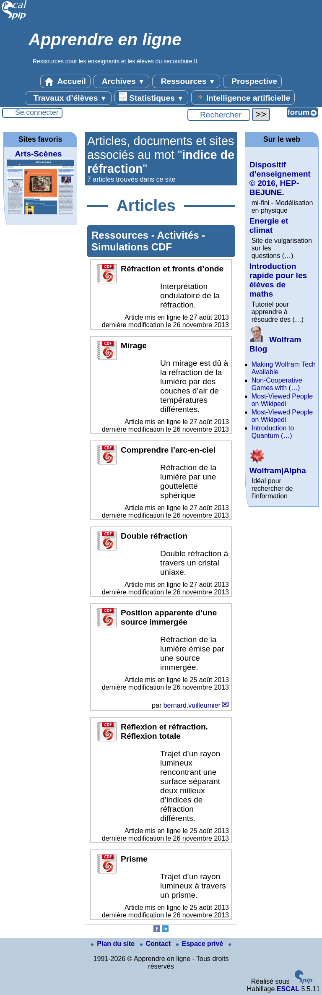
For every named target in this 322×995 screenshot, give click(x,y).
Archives (121, 81)
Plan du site (113, 943)
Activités (179, 235)
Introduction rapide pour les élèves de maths (278, 280)
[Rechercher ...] (218, 115)
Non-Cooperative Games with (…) (277, 384)
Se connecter (37, 112)
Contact (156, 943)
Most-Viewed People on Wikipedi (282, 400)
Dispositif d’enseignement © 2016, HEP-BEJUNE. (280, 178)
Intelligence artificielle (243, 97)
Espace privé (200, 943)
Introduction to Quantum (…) (273, 432)
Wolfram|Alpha (277, 466)
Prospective (252, 81)
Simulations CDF (131, 247)
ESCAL (288, 988)
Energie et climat (268, 225)
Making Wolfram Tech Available (284, 368)
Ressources (186, 81)
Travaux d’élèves (67, 98)
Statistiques (151, 97)
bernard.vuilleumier (192, 705)
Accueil (65, 81)
